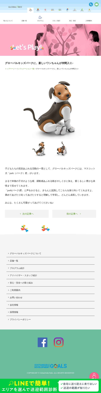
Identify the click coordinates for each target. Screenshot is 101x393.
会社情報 (13, 305)
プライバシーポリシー (19, 319)
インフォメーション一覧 (25, 69)
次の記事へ (27, 213)
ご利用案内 (14, 290)
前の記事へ (74, 213)
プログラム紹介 (16, 268)
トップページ (10, 69)
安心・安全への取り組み (20, 283)
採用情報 (13, 312)
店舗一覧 (13, 261)
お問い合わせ (15, 297)
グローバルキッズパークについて (24, 253)
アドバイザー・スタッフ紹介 (22, 275)
